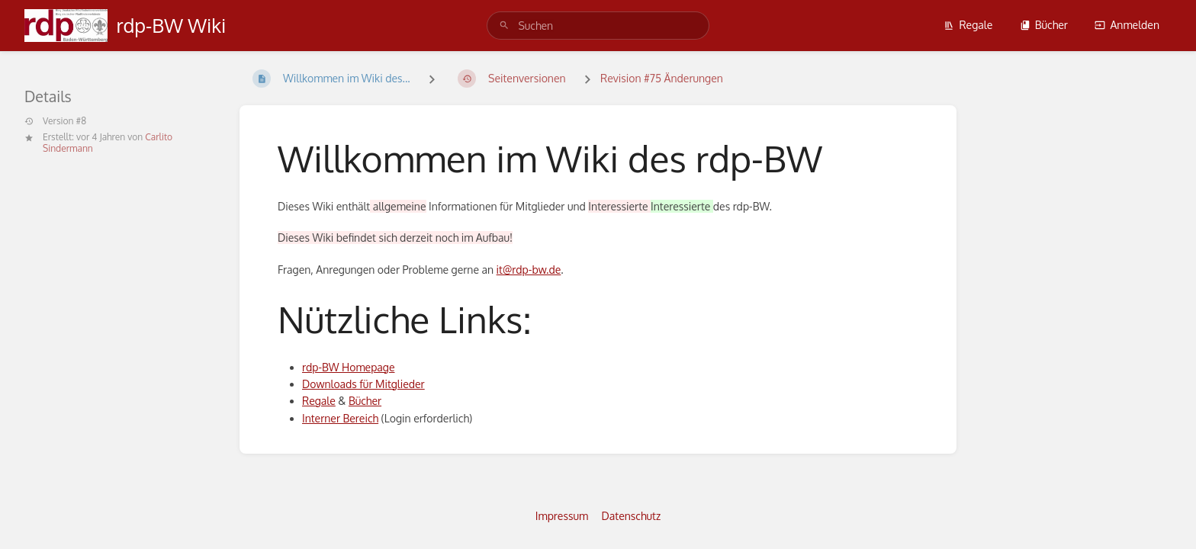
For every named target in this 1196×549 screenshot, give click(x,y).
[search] (598, 25)
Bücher (1044, 24)
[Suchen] (504, 25)
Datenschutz (631, 515)
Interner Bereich (340, 418)
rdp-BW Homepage (348, 367)
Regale (968, 24)
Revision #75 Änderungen (661, 78)
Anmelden (1127, 24)
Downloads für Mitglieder (363, 383)
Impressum (561, 515)
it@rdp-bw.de (529, 269)
